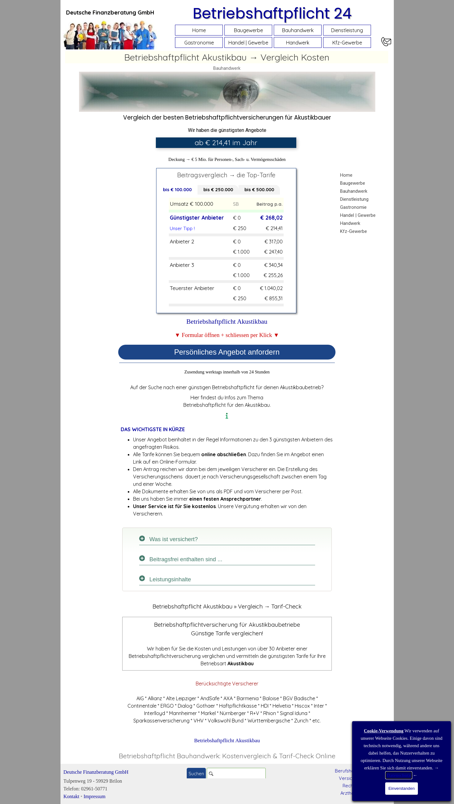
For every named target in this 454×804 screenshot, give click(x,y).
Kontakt (72, 796)
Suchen (196, 774)
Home (199, 30)
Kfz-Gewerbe (347, 43)
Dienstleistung (347, 30)
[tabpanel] (110, 12)
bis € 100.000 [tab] (177, 189)
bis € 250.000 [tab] (218, 189)
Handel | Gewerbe (248, 43)
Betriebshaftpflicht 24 (272, 13)
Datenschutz (398, 775)
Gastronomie (199, 43)
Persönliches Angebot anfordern (227, 352)
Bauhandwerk (298, 30)
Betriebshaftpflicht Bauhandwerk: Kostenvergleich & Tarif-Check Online (227, 756)
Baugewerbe (248, 30)
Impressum (95, 796)
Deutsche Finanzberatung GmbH (96, 772)
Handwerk (297, 43)
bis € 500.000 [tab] (259, 189)
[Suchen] (236, 773)
